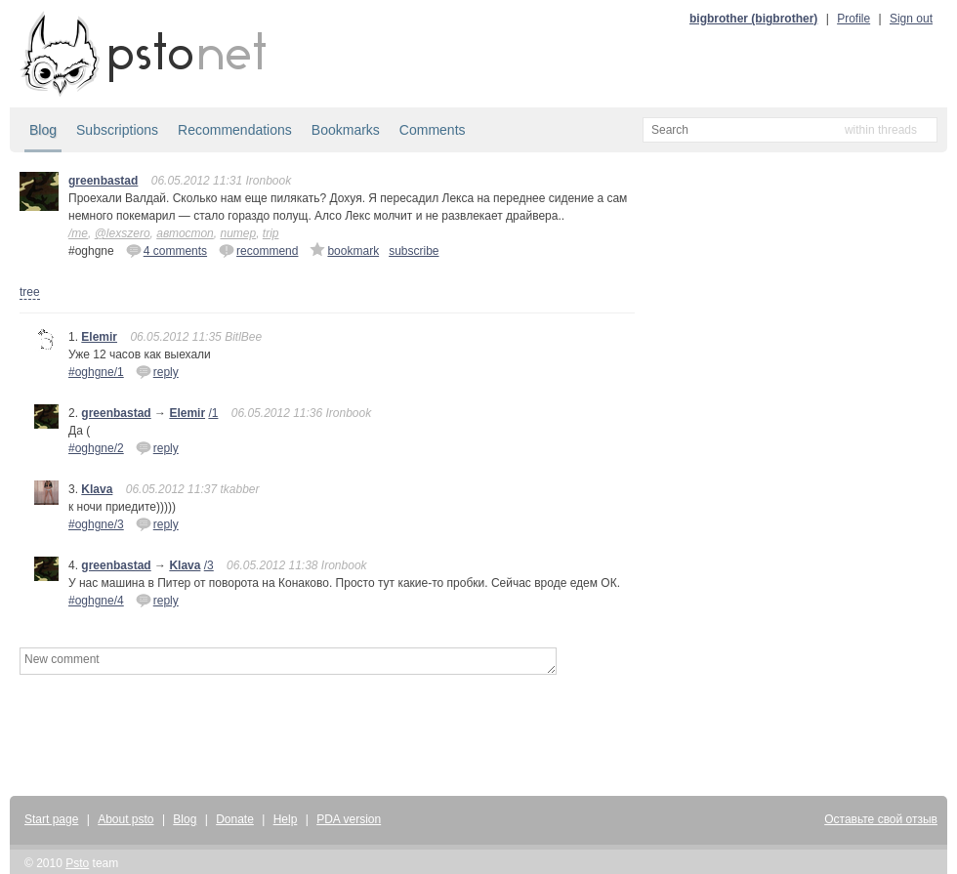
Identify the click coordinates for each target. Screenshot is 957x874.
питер (238, 233)
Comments (432, 130)
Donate (235, 819)
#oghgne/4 (96, 600)
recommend (258, 250)
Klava (96, 489)
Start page (51, 819)
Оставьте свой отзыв (880, 819)
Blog (43, 130)
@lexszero (122, 233)
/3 (209, 565)
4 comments (166, 250)
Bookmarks (346, 130)
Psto (77, 863)
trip (271, 233)
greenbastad (103, 180)
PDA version (348, 819)
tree (30, 292)
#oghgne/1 (96, 372)
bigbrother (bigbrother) (753, 18)
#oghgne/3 (96, 524)
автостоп (185, 233)
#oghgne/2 (96, 448)
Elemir (99, 337)
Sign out (911, 18)
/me (78, 233)
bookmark (344, 250)
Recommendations (235, 130)
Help (285, 819)
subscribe (413, 251)
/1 (213, 413)
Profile (853, 18)
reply (157, 371)
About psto (125, 819)
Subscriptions (117, 130)
